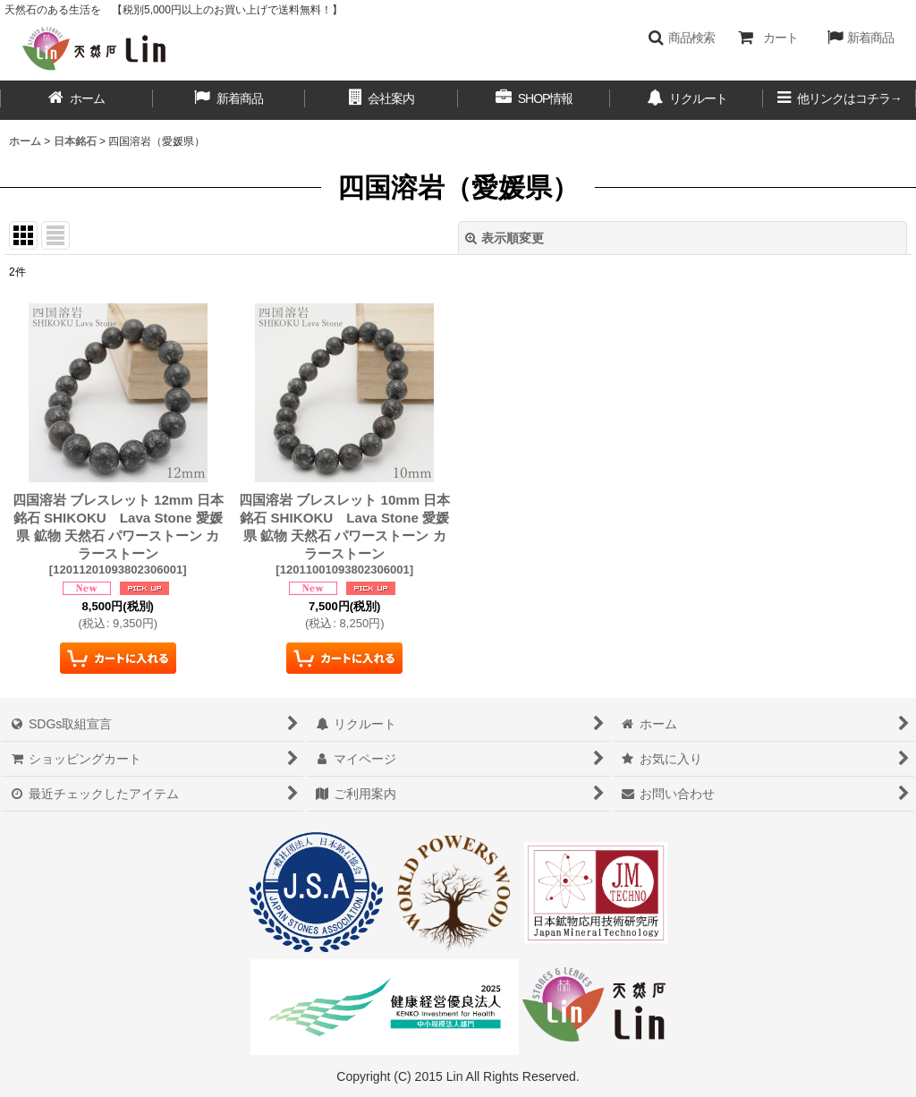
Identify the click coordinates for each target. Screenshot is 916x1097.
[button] (681, 37)
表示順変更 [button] (504, 238)
